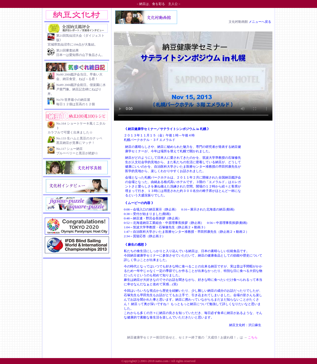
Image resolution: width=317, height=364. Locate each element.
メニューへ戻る (260, 22)
